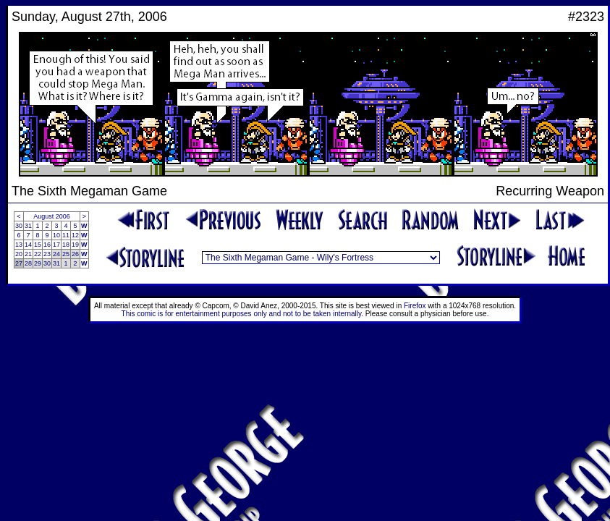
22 (37, 254)
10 (56, 235)
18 (65, 244)
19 (75, 244)
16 (47, 244)
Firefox (415, 306)
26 (75, 254)
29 (37, 263)
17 (56, 244)
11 (65, 235)
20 (18, 254)
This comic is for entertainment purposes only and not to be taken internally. (242, 314)
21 (28, 254)
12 (75, 235)
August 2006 (51, 216)
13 (18, 244)
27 (18, 263)
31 (28, 225)
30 (18, 225)
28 (28, 263)
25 (65, 254)
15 (37, 244)
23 (47, 254)
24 (56, 254)
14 (28, 244)
